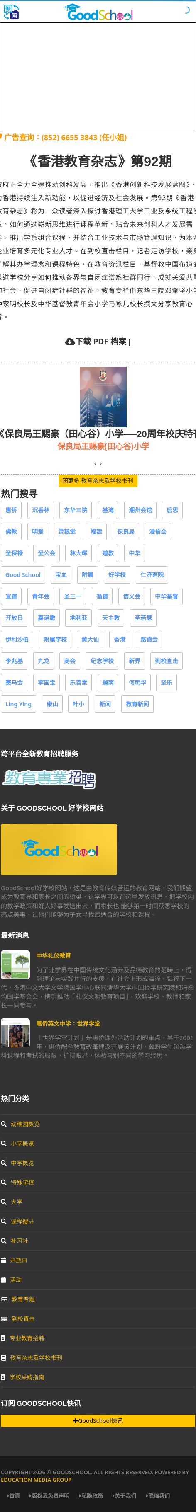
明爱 (38, 532)
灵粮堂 (67, 532)
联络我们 (158, 1496)
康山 (52, 704)
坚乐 (166, 682)
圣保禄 (14, 553)
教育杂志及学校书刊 (31, 1358)
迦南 (108, 682)
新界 (134, 661)
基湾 (108, 510)
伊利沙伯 (17, 639)
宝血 (61, 575)
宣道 (11, 596)
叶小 (78, 704)
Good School (23, 575)
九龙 (43, 661)
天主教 (111, 618)
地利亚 (78, 618)
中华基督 (166, 596)
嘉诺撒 (46, 618)
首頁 (13, 1496)
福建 (96, 532)
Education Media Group (36, 1479)
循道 (102, 596)
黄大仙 (90, 639)
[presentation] (95, 463)
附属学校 (55, 639)
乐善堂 (78, 682)
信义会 (131, 596)
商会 (70, 661)
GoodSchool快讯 (97, 1421)
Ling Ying (18, 704)
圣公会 (46, 553)
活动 (11, 1280)
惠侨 (11, 510)
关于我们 (124, 1496)
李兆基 (14, 661)
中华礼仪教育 (53, 956)
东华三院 (75, 510)
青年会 (40, 596)
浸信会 (158, 532)
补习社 (14, 1241)
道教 (108, 553)
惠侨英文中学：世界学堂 (68, 1023)
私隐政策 (91, 1496)
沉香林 (40, 510)
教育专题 (18, 1299)
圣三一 (72, 596)
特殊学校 (17, 1182)
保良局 (126, 532)
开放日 (14, 618)
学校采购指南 (22, 1377)
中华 (134, 553)
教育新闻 (137, 704)
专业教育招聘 (22, 1338)
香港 (119, 639)
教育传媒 (36, 446)
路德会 (149, 639)
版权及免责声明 (49, 1496)
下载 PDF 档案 (100, 341)
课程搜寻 (17, 1221)
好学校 (117, 575)
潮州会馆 (140, 510)
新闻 (105, 704)
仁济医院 (152, 575)
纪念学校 (102, 661)
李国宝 (46, 682)
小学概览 (17, 1143)
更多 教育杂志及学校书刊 (98, 481)
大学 (11, 1202)
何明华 (137, 682)
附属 (87, 575)
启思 (172, 510)
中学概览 (17, 1163)
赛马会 (14, 682)
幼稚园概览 (20, 1124)
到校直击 (166, 661)
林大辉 (78, 553)
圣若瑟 (143, 618)
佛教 (11, 532)
